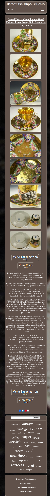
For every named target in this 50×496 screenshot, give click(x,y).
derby (38, 424)
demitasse (18, 455)
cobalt (39, 456)
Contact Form (25, 483)
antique (27, 424)
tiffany (36, 437)
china (36, 460)
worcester (15, 424)
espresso (23, 460)
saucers (17, 465)
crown (38, 433)
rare (21, 469)
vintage (22, 429)
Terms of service (25, 491)
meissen (12, 430)
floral (14, 461)
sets (20, 445)
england (35, 446)
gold (29, 450)
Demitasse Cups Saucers (26, 479)
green (13, 433)
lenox (36, 452)
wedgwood (21, 433)
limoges (18, 450)
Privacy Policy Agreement (26, 487)
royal (30, 465)
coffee (15, 437)
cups (26, 437)
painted (31, 433)
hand (38, 466)
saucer (36, 428)
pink (14, 447)
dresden (40, 442)
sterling (33, 442)
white (26, 442)
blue (27, 445)
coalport (29, 470)
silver (31, 457)
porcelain (15, 441)
